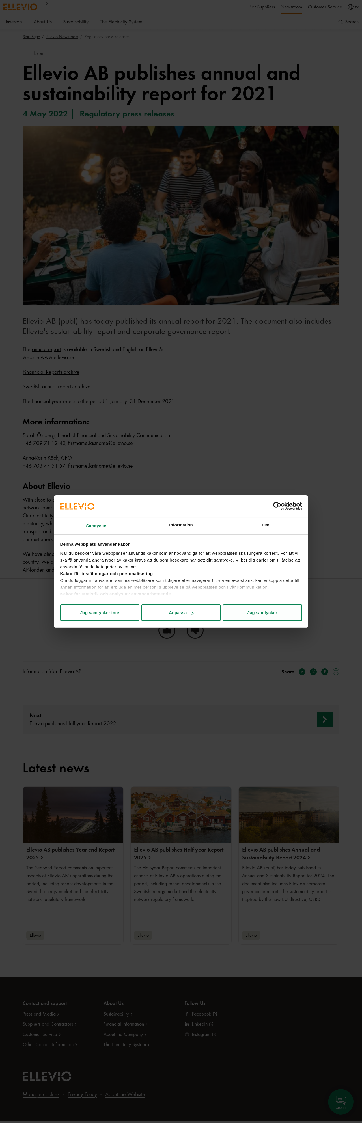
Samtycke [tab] (96, 525)
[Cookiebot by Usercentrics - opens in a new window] (277, 506)
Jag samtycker (262, 612)
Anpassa (181, 612)
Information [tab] (181, 524)
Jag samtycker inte (99, 612)
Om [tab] (265, 524)
